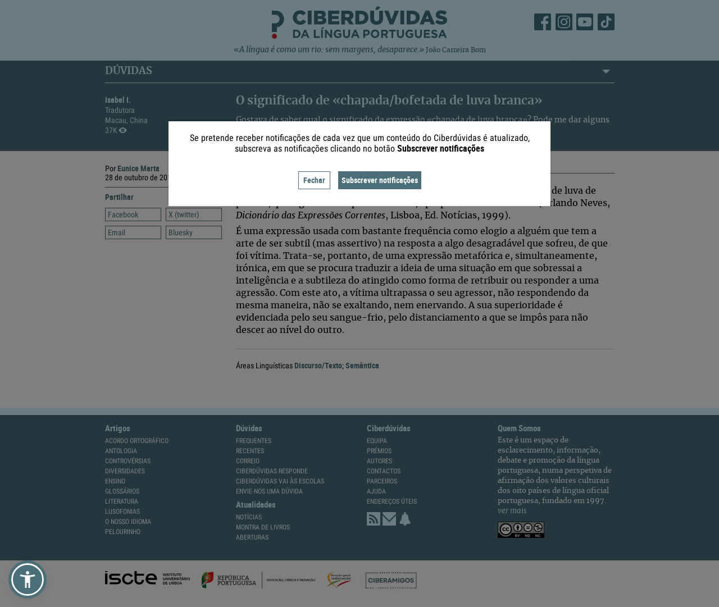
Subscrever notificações (380, 180)
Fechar (314, 180)
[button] (27, 579)
